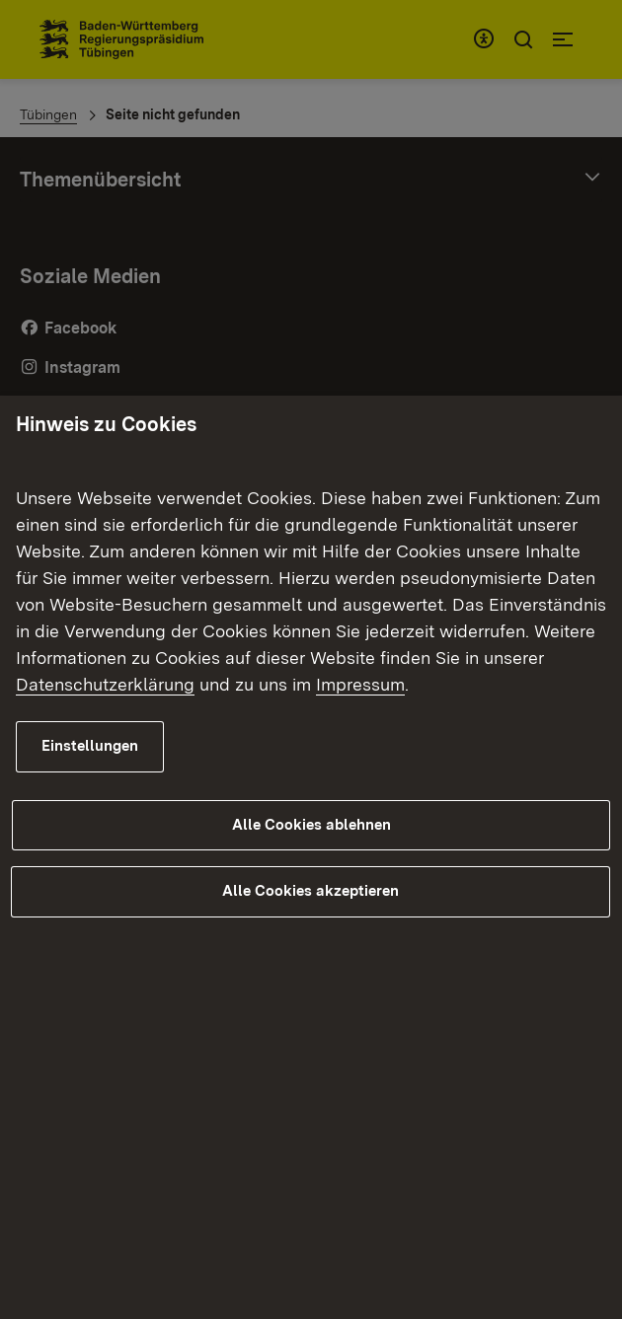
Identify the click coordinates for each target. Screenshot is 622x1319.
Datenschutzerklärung (105, 684)
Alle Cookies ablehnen (311, 825)
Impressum (360, 684)
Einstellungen (89, 746)
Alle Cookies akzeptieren (310, 891)
